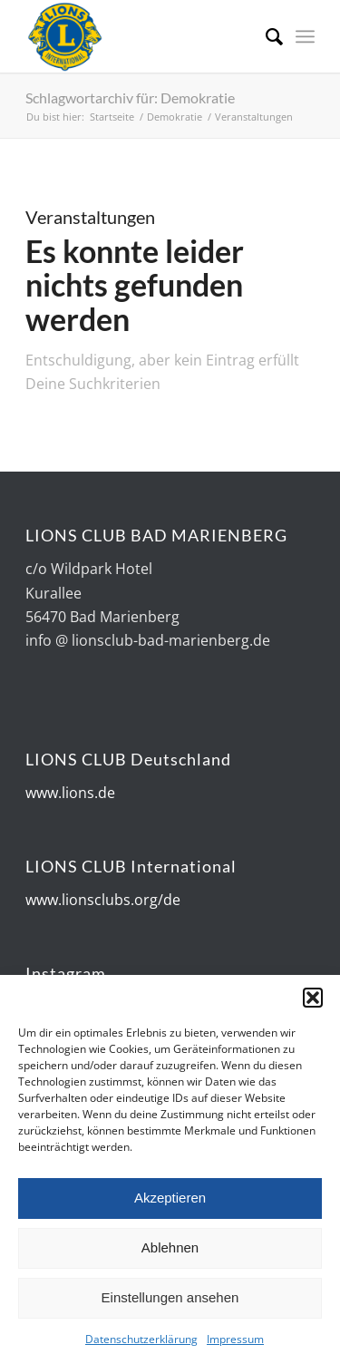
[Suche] (265, 36)
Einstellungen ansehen (170, 1310)
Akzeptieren (170, 1210)
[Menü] (305, 36)
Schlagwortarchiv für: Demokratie (130, 97)
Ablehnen (170, 1260)
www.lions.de (70, 793)
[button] (313, 1010)
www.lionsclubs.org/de (102, 900)
